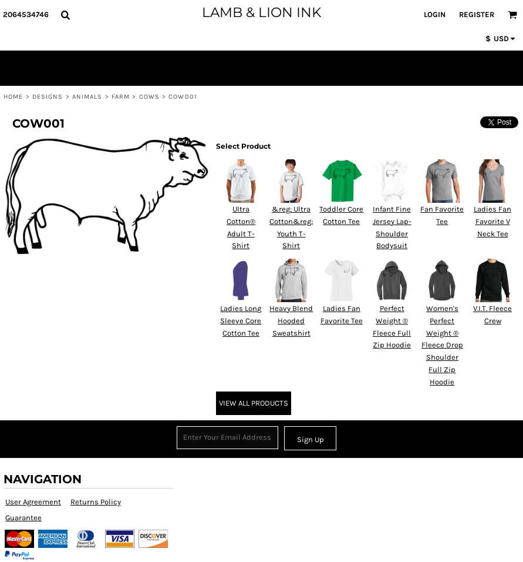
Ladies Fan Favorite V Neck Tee (492, 221)
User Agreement (33, 501)
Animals (87, 97)
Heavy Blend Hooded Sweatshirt (291, 320)
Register (476, 14)
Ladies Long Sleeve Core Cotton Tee (240, 320)
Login (435, 14)
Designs (47, 97)
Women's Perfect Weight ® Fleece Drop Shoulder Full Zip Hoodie (442, 345)
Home (13, 97)
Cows (149, 97)
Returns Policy (95, 501)
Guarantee (23, 517)
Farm (121, 97)
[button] (65, 14)
